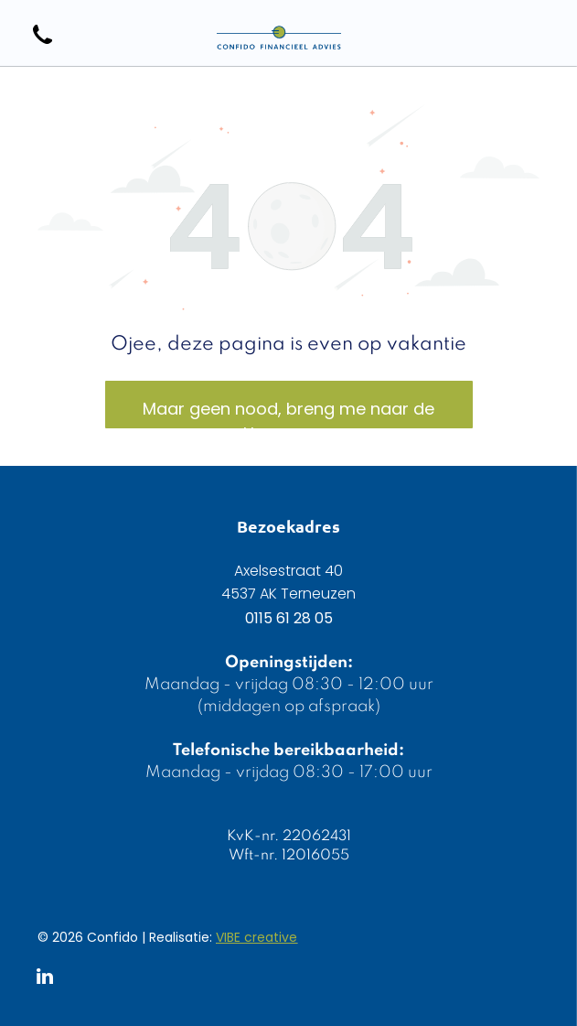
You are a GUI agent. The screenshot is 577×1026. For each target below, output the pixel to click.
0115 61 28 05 (289, 618)
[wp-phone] (43, 45)
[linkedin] (44, 979)
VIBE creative (256, 937)
